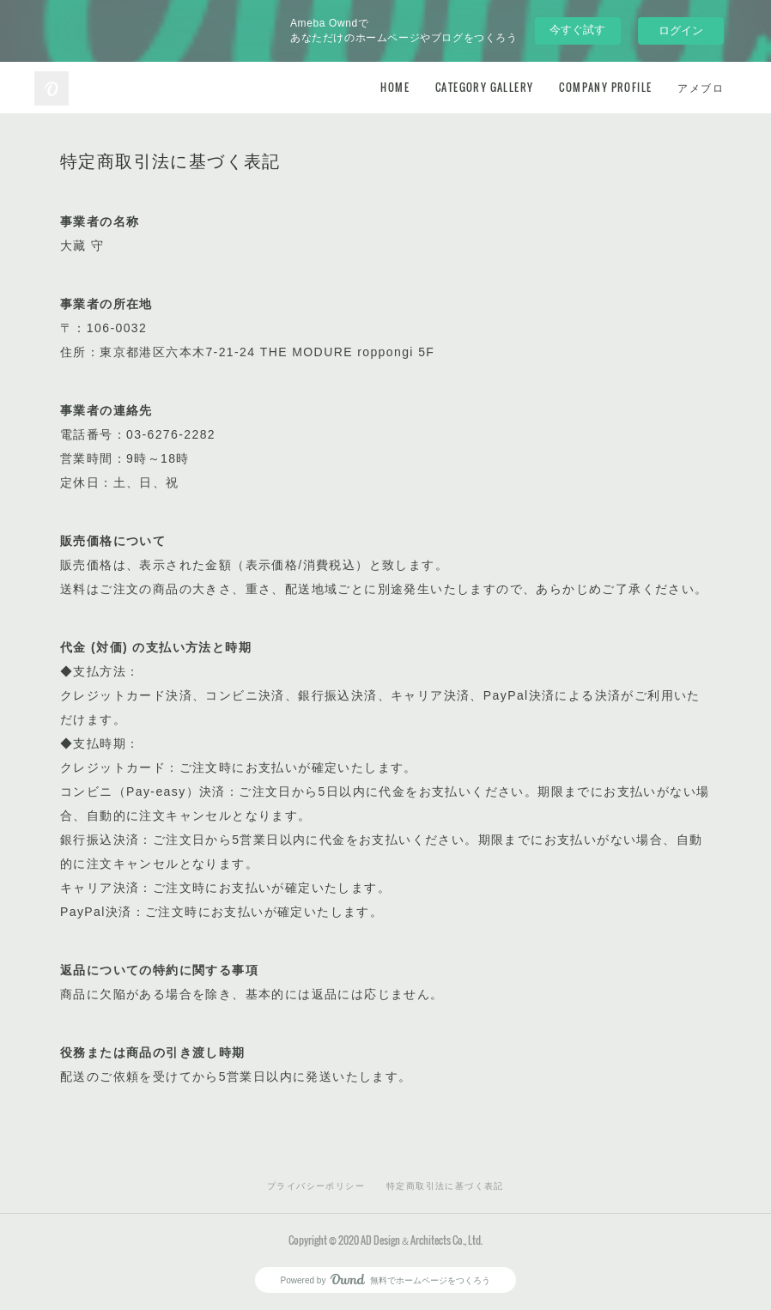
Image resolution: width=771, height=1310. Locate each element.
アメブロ (700, 87)
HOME (395, 87)
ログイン (681, 30)
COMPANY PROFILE (605, 87)
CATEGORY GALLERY (484, 87)
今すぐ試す (577, 29)
